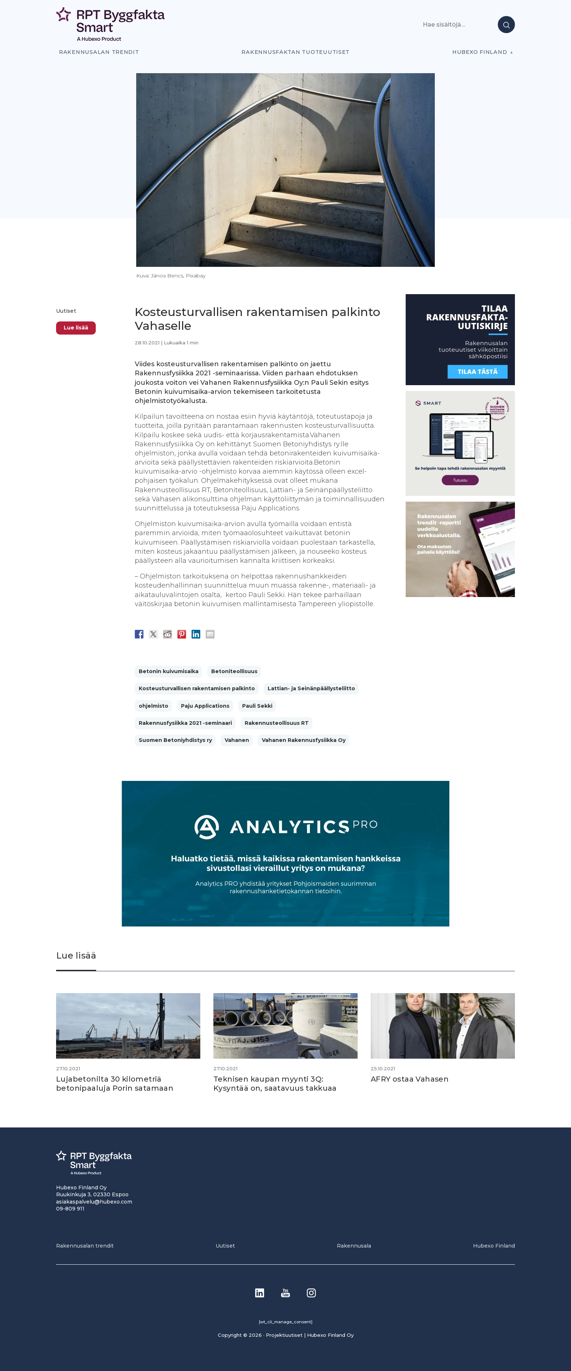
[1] (460, 383)
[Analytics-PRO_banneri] (285, 924)
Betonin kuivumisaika (168, 671)
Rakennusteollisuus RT (277, 723)
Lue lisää (76, 328)
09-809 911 (70, 1208)
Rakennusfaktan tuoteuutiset (295, 52)
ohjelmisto (153, 706)
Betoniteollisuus (234, 671)
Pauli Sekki (257, 706)
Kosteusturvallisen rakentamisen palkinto (197, 688)
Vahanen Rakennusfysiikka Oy (304, 740)
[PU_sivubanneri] (460, 595)
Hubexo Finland (479, 52)
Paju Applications (205, 706)
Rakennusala (354, 1245)
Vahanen (237, 740)
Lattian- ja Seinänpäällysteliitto (311, 688)
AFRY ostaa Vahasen (410, 1079)
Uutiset (66, 311)
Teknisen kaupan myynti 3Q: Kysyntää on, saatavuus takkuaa (276, 1083)
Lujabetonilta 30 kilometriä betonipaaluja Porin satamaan (115, 1083)
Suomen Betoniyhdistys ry (175, 740)
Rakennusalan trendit (99, 52)
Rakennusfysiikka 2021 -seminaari (185, 723)
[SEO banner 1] (460, 493)
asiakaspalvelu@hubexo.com (94, 1201)
